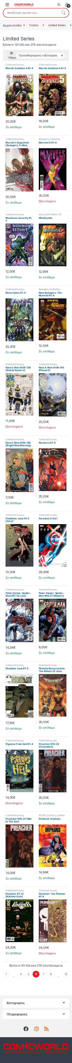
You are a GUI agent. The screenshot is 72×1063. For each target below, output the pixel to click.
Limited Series (57, 25)
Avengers (44, 139)
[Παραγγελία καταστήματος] (40, 55)
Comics (33, 25)
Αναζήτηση (63, 12)
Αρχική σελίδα (12, 25)
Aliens (42, 214)
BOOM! (42, 815)
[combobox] (30, 12)
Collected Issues (15, 64)
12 (66, 974)
